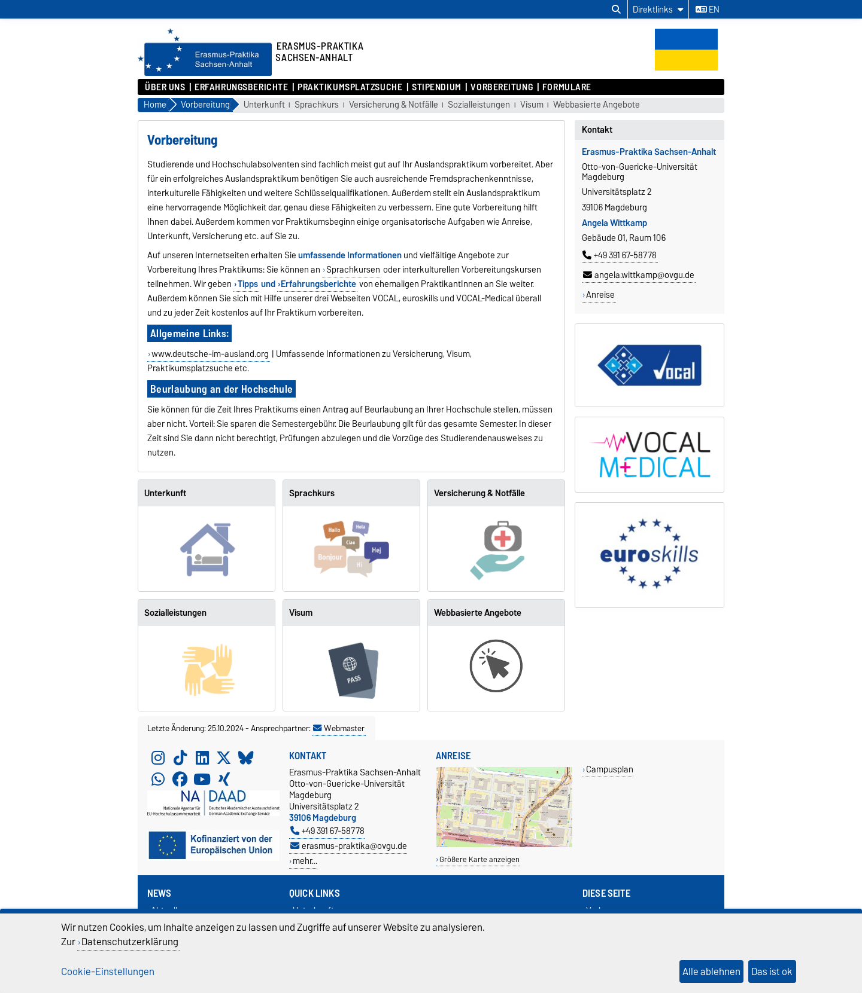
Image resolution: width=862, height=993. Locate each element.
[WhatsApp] (158, 779)
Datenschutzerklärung (129, 941)
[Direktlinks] (658, 9)
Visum (532, 105)
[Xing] (224, 779)
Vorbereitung (502, 87)
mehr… (305, 860)
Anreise (600, 295)
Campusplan (609, 769)
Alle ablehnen (711, 971)
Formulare (566, 87)
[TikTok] (180, 758)
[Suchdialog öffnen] (616, 9)
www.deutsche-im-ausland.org (210, 354)
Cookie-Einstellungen (107, 971)
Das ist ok (772, 971)
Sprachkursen (353, 269)
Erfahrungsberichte (241, 87)
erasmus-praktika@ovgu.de (348, 845)
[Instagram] (158, 758)
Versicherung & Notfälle (393, 105)
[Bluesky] (246, 758)
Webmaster (339, 728)
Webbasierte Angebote (596, 105)
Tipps (248, 284)
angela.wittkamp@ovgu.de (638, 275)
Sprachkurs (317, 105)
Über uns (165, 87)
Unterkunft (264, 105)
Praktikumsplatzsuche (350, 87)
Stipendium (437, 87)
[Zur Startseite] (205, 73)
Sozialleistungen (479, 105)
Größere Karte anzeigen (479, 859)
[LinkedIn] (202, 758)
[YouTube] (202, 779)
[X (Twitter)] (224, 758)
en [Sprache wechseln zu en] (708, 9)
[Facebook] (180, 779)
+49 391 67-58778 (619, 255)
